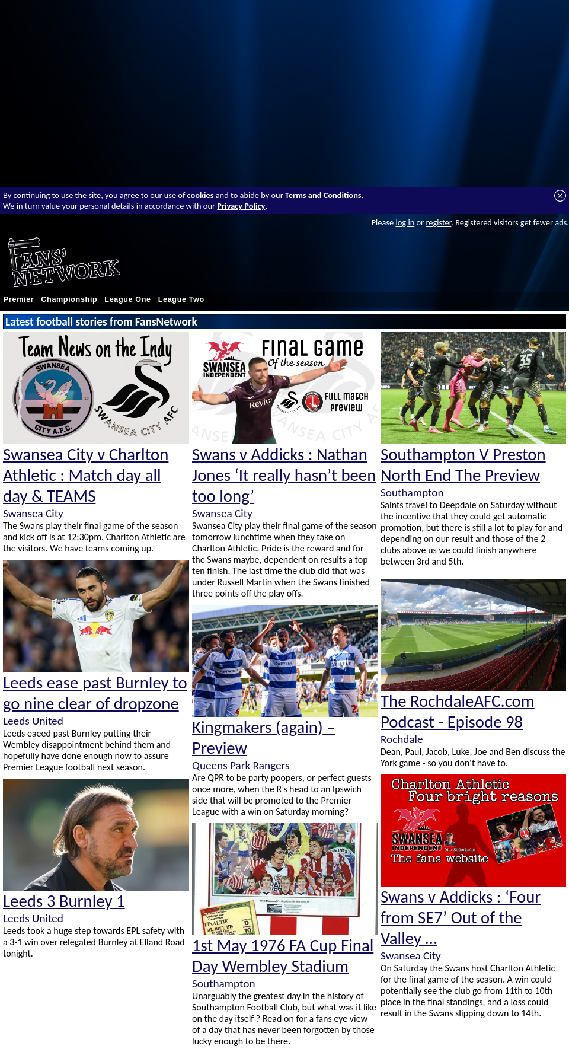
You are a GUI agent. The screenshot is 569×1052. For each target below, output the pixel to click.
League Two (181, 299)
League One (127, 299)
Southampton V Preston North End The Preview (463, 465)
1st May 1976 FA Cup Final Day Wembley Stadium (282, 956)
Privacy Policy (241, 205)
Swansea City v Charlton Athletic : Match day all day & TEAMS (85, 475)
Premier (19, 299)
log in (404, 222)
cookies (200, 195)
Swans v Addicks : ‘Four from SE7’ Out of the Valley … (461, 918)
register (438, 222)
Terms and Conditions (323, 195)
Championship (69, 299)
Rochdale (402, 739)
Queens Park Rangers (240, 765)
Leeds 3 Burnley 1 (64, 901)
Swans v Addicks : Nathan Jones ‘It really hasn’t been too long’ (284, 475)
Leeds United (33, 721)
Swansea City (33, 513)
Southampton (223, 983)
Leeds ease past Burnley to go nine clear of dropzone (95, 693)
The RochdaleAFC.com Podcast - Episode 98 (458, 711)
